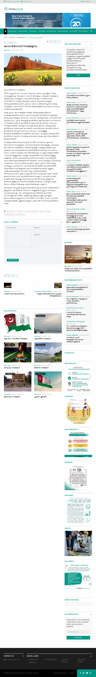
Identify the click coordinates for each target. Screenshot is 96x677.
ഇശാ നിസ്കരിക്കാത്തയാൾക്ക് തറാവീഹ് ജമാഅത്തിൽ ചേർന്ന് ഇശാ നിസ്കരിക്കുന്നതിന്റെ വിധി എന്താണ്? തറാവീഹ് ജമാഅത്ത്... (78, 199)
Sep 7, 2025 (46, 336)
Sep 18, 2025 (47, 394)
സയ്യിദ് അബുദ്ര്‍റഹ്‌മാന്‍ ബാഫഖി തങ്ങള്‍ (14, 214)
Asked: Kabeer (71, 93)
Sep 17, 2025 (16, 336)
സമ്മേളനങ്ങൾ (21, 37)
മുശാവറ (42, 211)
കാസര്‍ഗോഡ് (10, 211)
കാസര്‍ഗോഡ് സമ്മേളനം (31, 211)
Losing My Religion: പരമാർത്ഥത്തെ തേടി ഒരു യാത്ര (76, 315)
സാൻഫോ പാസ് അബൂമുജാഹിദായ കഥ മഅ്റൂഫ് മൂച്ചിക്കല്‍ (74, 340)
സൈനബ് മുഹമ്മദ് (72, 297)
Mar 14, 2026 (83, 129)
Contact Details (65, 661)
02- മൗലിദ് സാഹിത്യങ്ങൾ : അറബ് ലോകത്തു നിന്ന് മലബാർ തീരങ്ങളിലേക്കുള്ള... (77, 328)
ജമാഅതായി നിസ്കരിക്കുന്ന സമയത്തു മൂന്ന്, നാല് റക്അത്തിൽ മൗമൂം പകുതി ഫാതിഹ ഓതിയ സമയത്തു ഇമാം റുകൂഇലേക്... (77, 218)
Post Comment (12, 260)
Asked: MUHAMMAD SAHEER (75, 209)
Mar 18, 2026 (82, 93)
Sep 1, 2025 (70, 310)
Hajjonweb (73, 31)
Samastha (12, 37)
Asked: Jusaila (71, 176)
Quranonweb (12, 31)
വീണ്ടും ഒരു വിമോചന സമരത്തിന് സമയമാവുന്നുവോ (78, 270)
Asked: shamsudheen (73, 160)
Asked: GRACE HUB (72, 118)
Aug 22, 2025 (84, 335)
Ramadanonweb (62, 31)
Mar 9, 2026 (82, 227)
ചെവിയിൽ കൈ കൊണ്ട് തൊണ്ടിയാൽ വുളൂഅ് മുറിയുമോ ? (78, 123)
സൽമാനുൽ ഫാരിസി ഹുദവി (75, 322)
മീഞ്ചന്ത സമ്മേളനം (41, 368)
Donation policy (82, 661)
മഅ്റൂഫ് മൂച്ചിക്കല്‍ (72, 285)
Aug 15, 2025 (77, 266)
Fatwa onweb (82, 31)
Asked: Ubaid (70, 192)
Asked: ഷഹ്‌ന (71, 103)
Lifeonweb (41, 31)
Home (6, 37)
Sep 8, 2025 (57, 291)
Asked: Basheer (71, 129)
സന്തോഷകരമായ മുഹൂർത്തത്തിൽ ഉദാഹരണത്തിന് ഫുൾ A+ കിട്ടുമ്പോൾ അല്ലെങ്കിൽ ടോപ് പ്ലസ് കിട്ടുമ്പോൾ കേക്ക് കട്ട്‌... (77, 183)
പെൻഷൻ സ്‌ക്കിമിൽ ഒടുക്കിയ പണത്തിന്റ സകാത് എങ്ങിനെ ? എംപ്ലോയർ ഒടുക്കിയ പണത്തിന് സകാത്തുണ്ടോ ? (78, 168)
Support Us (34, 660)
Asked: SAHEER (71, 145)
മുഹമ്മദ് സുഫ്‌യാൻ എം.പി (75, 308)
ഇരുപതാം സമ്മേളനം (12, 397)
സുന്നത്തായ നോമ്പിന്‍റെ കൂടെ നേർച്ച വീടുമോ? (78, 97)
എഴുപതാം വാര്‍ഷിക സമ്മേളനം (16, 339)
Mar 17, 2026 (82, 102)
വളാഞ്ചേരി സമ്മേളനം (43, 339)
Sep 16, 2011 (16, 291)
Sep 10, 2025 (85, 296)
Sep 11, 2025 (16, 394)
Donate (71, 673)
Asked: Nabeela (71, 227)
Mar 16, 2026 (85, 118)
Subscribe (78, 638)
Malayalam (86, 1)
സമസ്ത (48, 211)
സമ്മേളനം (19, 211)
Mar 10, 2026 (71, 211)
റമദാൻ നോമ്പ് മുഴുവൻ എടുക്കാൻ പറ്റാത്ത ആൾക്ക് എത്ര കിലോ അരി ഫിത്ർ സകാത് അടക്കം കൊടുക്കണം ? (77, 136)
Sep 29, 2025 (84, 285)
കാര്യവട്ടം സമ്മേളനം (12, 368)
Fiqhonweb (33, 31)
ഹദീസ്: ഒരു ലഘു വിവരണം (14, 294)
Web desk (7, 50)
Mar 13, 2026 (83, 145)
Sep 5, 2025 (16, 365)
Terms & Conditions (60, 673)
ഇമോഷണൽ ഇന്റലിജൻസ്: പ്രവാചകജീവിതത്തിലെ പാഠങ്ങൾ (77, 290)
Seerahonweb (23, 31)
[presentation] (21, 251)
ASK (78, 75)
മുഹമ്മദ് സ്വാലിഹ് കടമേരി (43, 292)
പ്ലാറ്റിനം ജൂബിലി (40, 397)
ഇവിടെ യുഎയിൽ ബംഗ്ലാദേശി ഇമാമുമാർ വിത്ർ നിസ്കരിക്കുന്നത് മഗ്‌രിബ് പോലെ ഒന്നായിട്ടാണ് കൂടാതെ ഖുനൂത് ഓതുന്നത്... (78, 152)
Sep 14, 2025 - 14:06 (17, 50)
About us (33, 662)
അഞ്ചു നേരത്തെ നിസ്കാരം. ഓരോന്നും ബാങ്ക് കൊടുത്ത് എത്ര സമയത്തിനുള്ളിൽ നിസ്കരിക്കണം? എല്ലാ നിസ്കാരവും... (77, 109)
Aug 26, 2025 (71, 324)
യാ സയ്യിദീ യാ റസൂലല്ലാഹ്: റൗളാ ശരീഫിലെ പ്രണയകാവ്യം (76, 301)
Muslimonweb (51, 31)
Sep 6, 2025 (46, 365)
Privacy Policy (51, 660)
